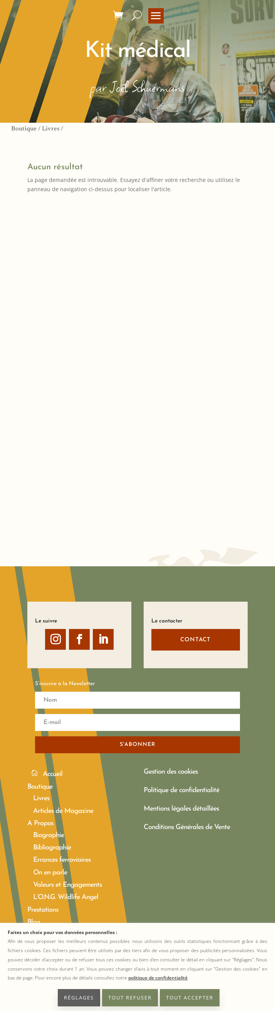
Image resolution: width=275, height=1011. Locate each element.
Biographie (48, 835)
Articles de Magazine (63, 811)
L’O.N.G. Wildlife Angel (65, 897)
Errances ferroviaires (62, 860)
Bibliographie (52, 847)
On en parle (50, 872)
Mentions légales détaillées (181, 808)
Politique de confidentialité (181, 790)
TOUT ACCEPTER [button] (189, 997)
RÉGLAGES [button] (79, 997)
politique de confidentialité (158, 977)
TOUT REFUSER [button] (130, 997)
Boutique (24, 129)
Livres (50, 129)
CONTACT (195, 640)
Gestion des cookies (171, 772)
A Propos (40, 823)
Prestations (42, 910)
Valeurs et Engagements (67, 885)
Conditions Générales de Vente (187, 827)
